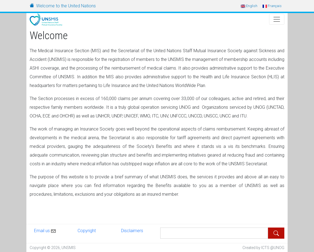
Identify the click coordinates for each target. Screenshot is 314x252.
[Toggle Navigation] (276, 19)
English (249, 6)
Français (272, 6)
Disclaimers (132, 230)
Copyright (87, 230)
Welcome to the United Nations (66, 5)
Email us (45, 230)
